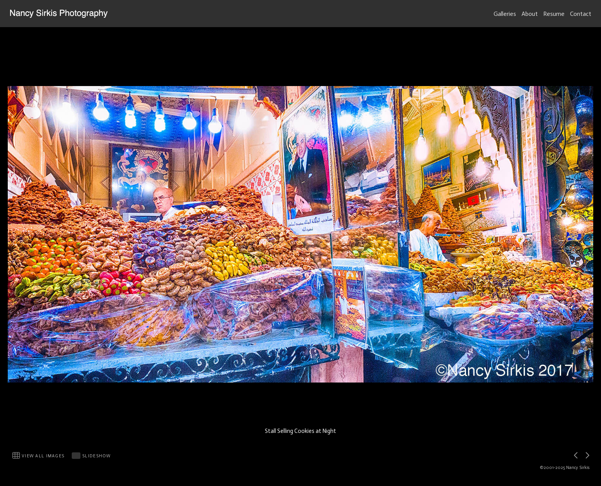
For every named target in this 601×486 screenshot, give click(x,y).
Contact (580, 13)
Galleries (505, 13)
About (530, 13)
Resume (554, 13)
